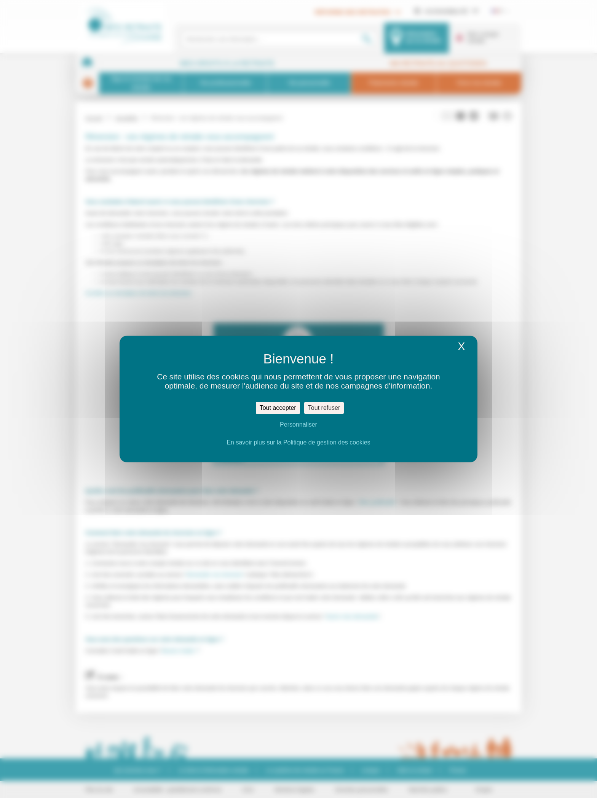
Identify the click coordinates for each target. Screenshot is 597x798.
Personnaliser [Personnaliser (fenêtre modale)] (298, 424)
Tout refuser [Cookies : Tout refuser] (324, 408)
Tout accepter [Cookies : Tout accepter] (278, 408)
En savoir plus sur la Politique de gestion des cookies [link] (298, 442)
